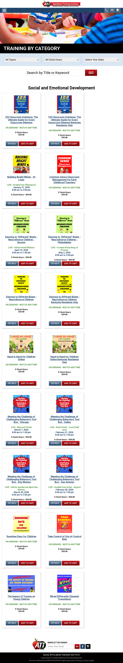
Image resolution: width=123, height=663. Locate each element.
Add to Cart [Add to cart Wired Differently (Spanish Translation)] (70, 623)
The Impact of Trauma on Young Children (21, 598)
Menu (4, 10)
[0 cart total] (112, 10)
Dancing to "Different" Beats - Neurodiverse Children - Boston (21, 240)
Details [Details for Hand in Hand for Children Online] (12, 383)
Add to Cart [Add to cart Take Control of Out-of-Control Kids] (70, 563)
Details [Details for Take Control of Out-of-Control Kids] (55, 563)
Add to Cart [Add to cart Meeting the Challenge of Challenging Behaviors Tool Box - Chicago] (27, 443)
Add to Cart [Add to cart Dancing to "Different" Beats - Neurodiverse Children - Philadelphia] (70, 263)
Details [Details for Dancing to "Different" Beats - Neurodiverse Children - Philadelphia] (55, 263)
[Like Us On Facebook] (82, 646)
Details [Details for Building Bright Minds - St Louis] (12, 204)
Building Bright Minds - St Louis (21, 178)
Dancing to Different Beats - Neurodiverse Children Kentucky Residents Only (64, 299)
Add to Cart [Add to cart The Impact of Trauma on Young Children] (27, 623)
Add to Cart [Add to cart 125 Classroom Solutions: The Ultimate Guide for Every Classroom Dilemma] (27, 144)
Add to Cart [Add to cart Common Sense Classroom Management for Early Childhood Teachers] (70, 204)
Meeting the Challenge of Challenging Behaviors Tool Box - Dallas (64, 419)
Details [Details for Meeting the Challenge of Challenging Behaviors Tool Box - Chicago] (12, 443)
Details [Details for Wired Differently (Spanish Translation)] (55, 623)
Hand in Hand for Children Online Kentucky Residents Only (64, 359)
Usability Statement (59, 658)
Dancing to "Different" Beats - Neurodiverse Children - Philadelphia (64, 240)
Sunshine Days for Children (21, 536)
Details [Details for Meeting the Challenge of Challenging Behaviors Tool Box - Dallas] (55, 443)
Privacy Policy (70, 660)
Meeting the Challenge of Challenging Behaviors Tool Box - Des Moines (21, 479)
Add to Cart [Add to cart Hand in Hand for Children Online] (27, 383)
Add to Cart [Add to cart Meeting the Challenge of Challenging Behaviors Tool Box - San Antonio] (70, 503)
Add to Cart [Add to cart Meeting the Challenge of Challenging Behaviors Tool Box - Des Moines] (27, 503)
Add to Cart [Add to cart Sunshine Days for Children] (27, 563)
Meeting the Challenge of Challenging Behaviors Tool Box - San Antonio (64, 479)
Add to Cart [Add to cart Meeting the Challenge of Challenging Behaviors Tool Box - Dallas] (70, 443)
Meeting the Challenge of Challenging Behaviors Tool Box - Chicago (21, 419)
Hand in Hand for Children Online (21, 358)
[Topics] (21, 59)
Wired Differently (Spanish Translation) (64, 598)
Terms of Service (84, 660)
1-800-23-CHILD (106, 10)
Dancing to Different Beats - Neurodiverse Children (21, 298)
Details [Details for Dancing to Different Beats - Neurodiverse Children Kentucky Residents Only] (55, 323)
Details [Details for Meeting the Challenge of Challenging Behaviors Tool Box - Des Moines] (12, 503)
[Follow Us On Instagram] (88, 646)
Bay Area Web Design (74, 658)
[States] (101, 59)
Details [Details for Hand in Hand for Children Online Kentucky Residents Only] (55, 383)
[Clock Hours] (61, 59)
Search (118, 10)
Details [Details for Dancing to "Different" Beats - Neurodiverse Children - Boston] (12, 263)
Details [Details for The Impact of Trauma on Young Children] (12, 623)
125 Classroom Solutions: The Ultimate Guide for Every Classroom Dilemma (21, 120)
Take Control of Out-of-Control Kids (64, 538)
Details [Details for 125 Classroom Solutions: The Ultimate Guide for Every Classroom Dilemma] (12, 144)
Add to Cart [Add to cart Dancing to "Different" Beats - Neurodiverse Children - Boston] (27, 263)
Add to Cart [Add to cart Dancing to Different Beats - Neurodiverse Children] (27, 323)
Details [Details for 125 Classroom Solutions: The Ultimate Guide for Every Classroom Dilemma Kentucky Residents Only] (55, 144)
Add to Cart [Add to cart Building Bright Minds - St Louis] (27, 204)
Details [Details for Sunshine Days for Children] (12, 563)
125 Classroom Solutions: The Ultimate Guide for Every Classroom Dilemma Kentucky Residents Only (64, 121)
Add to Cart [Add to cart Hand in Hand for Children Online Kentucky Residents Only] (70, 383)
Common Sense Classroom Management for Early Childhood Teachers (64, 180)
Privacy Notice (46, 658)
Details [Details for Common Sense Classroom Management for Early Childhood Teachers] (55, 204)
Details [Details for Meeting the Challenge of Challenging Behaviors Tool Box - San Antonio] (55, 503)
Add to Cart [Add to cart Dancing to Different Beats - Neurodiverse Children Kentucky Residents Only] (70, 323)
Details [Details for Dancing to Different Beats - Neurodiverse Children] (12, 323)
